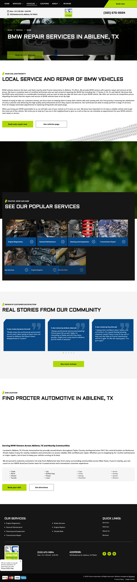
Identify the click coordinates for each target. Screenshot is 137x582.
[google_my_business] (114, 554)
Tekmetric (131, 576)
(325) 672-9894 (114, 12)
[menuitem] (8, 3)
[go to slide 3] (68, 352)
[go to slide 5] (73, 352)
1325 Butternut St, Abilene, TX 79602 (23, 14)
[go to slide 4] (71, 352)
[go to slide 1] (63, 352)
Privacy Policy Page (7, 568)
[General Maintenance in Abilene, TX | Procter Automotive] (22, 228)
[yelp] (109, 554)
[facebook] (104, 554)
